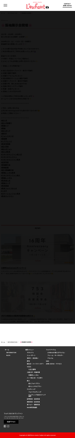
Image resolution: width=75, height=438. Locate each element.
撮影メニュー (29, 350)
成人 (28, 381)
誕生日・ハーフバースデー (35, 364)
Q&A (47, 361)
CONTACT (67, 5)
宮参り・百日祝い (32, 358)
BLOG (8, 355)
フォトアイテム (51, 350)
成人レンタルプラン (34, 386)
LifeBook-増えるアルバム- (56, 352)
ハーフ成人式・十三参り (35, 378)
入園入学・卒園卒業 (33, 372)
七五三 (29, 367)
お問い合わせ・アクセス (54, 364)
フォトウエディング (34, 392)
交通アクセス (11, 422)
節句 (28, 361)
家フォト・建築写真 (33, 405)
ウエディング (31, 389)
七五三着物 (32, 369)
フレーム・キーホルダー (55, 355)
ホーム (7, 350)
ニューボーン (31, 355)
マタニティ (30, 352)
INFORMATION (11, 352)
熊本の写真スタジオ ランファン (37, 5)
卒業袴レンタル (33, 375)
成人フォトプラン (34, 383)
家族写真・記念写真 (33, 402)
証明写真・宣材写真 (33, 399)
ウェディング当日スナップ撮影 (37, 395)
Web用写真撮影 (32, 407)
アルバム (50, 358)
